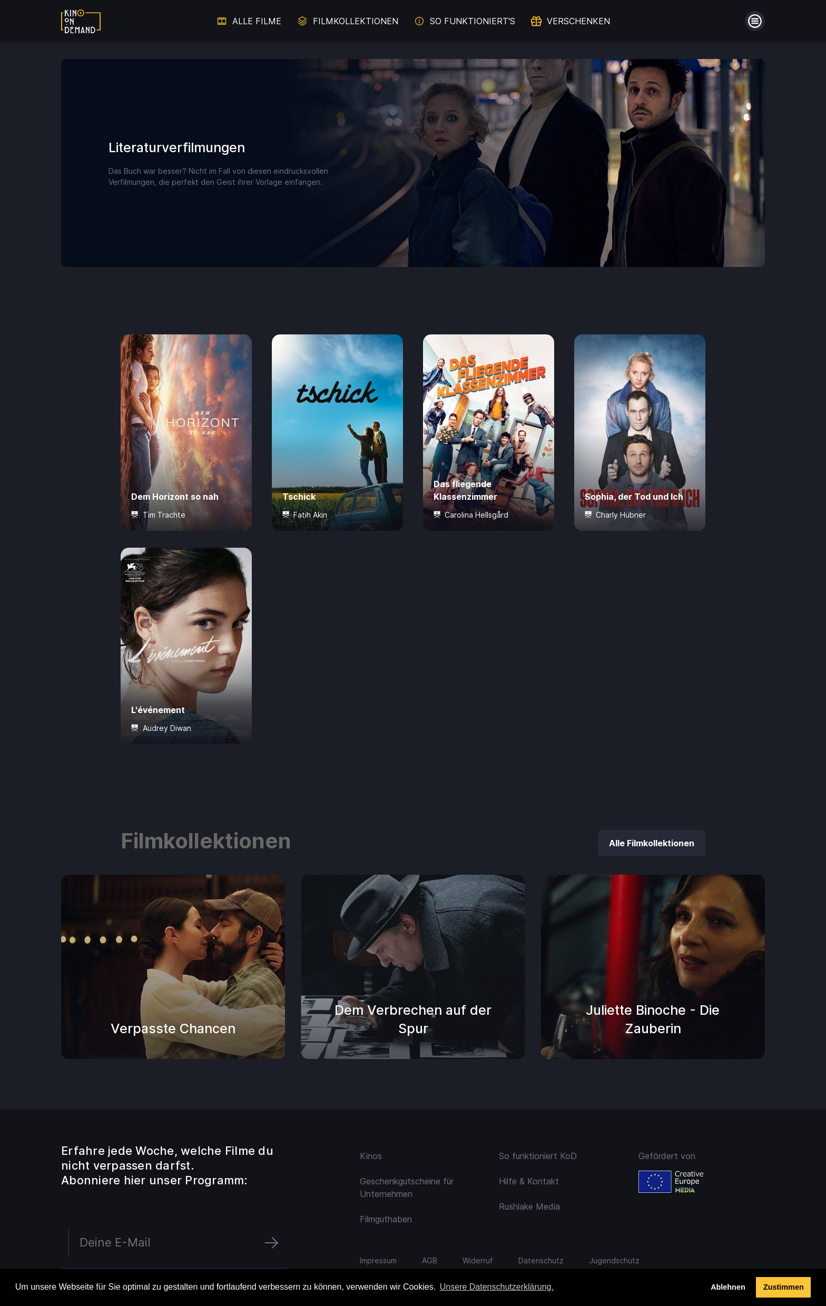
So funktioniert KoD (538, 1156)
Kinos (371, 1156)
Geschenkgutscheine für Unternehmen (407, 1187)
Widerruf (478, 1260)
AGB (429, 1260)
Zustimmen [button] (783, 1287)
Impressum (378, 1260)
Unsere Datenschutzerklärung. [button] (497, 1286)
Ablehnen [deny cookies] (728, 1287)
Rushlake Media (529, 1206)
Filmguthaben (386, 1219)
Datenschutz (541, 1260)
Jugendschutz (614, 1260)
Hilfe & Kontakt (529, 1181)
